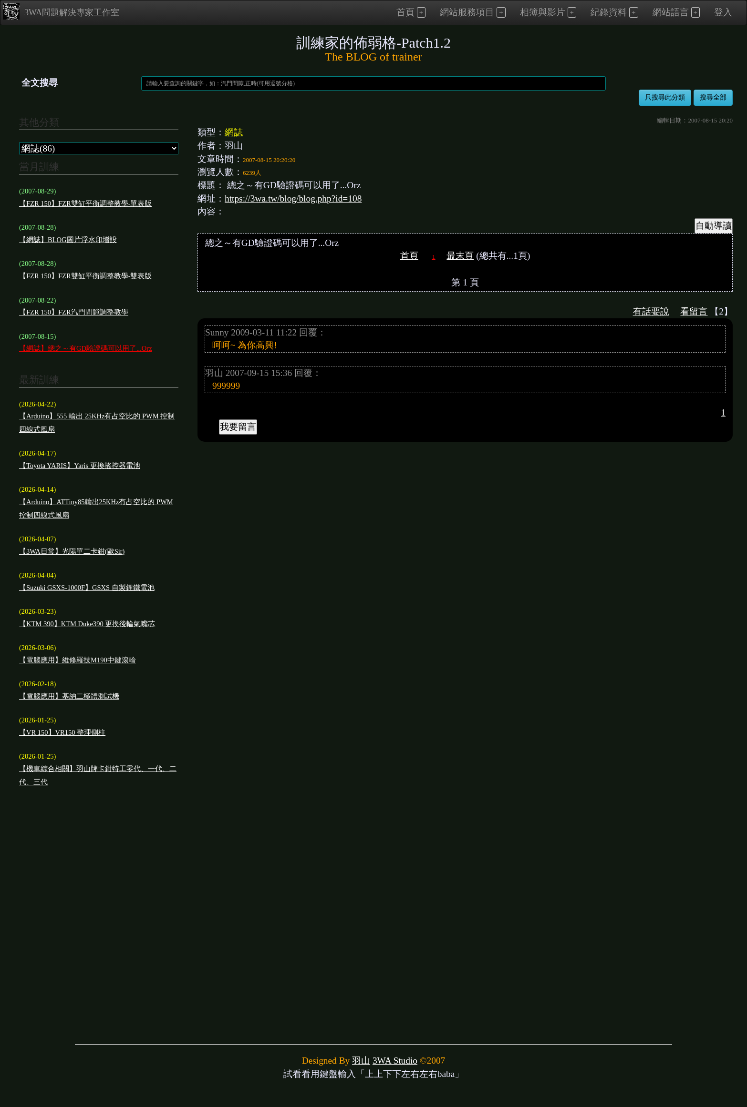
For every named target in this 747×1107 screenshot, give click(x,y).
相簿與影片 (542, 12)
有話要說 (651, 311)
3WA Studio (395, 1061)
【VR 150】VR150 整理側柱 (62, 732)
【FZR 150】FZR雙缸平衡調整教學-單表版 (85, 203)
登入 (723, 12)
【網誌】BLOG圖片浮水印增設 (68, 240)
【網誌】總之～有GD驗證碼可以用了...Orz (85, 348)
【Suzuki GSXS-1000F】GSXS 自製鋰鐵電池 (87, 587)
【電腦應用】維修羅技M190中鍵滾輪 (77, 660)
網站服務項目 (467, 12)
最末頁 (460, 256)
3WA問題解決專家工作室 (61, 11)
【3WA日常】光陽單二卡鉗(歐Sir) (71, 551)
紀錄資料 (609, 12)
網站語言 (671, 12)
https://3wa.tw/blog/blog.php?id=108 (293, 198)
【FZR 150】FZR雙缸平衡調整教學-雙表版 (85, 276)
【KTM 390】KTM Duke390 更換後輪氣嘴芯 (87, 624)
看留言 (693, 311)
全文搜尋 (39, 83)
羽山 (361, 1061)
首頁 (405, 12)
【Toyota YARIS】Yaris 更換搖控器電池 (79, 465)
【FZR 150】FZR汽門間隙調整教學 (73, 312)
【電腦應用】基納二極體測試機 (69, 696)
